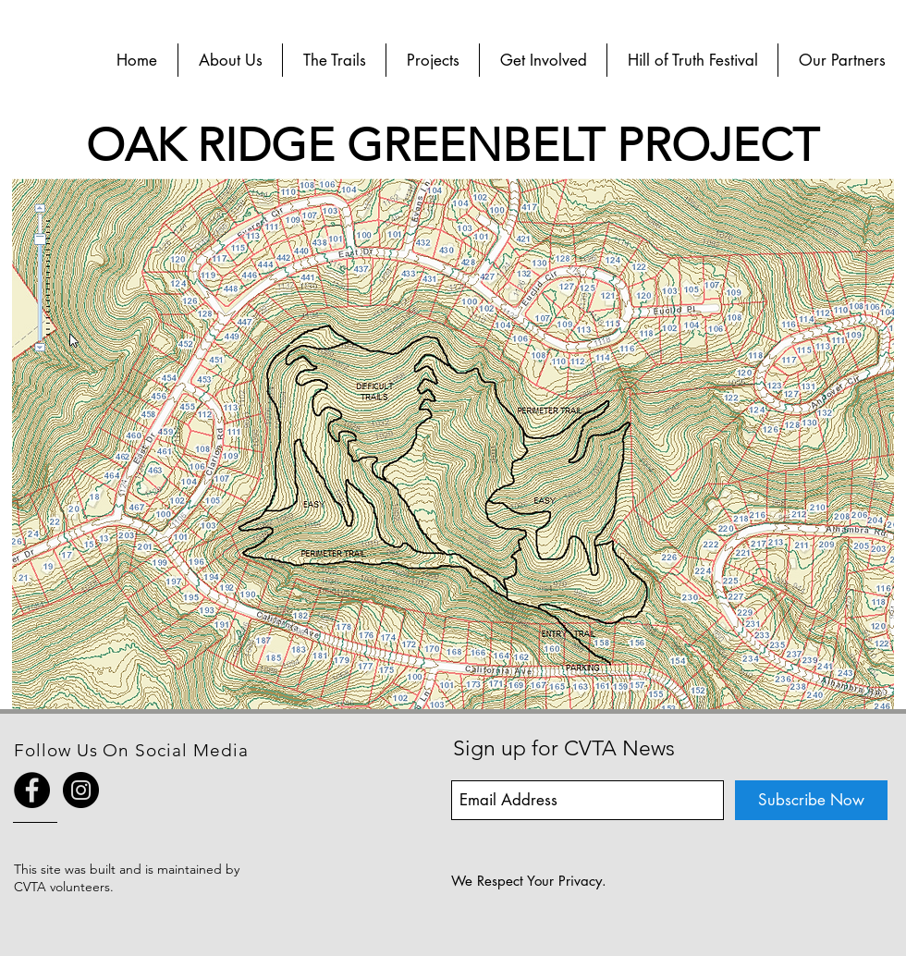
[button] (230, 60)
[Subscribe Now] (811, 800)
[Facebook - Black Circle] (32, 790)
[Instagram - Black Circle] (81, 790)
